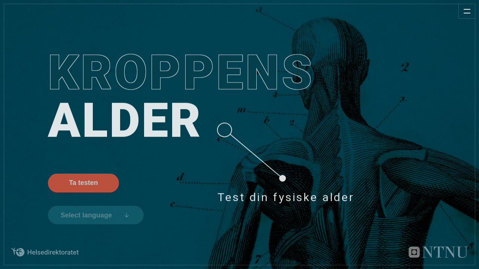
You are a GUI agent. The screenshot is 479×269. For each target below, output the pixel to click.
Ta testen (83, 185)
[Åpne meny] (466, 11)
